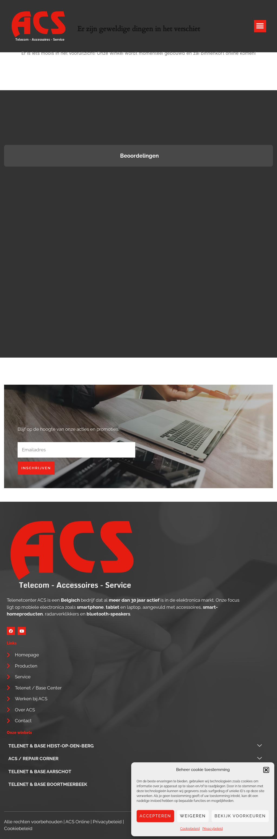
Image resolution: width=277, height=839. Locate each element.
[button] (266, 770)
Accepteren (155, 816)
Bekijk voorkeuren (240, 816)
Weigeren (193, 816)
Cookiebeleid (190, 829)
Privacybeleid (212, 829)
